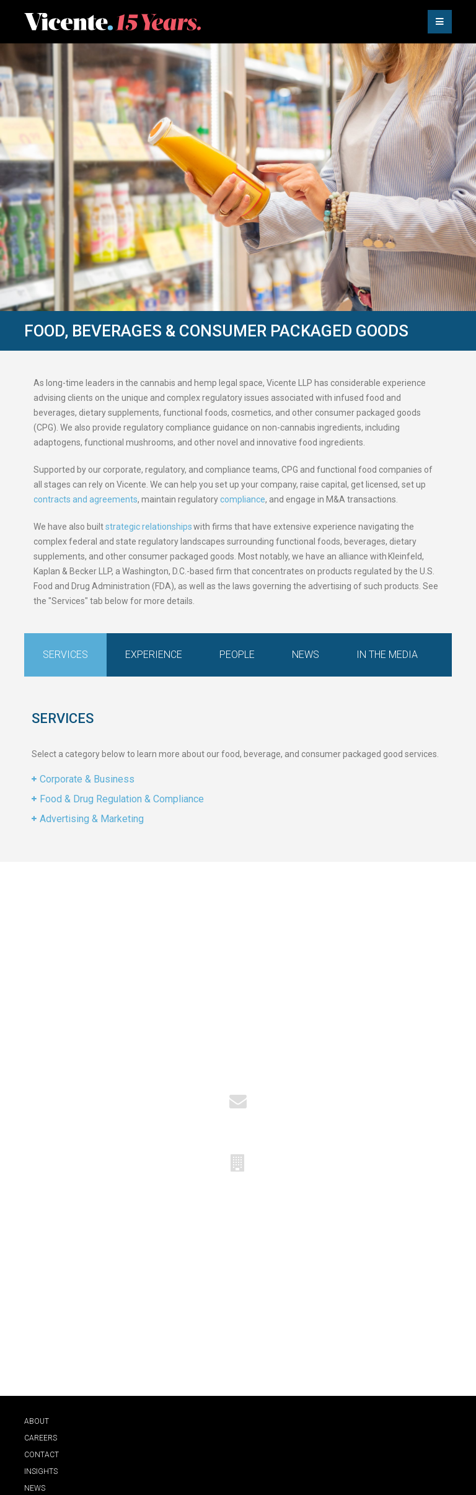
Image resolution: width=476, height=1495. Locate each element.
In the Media (387, 654)
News (305, 654)
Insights (41, 1471)
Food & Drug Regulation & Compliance (122, 799)
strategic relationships (148, 527)
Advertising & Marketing (92, 819)
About (36, 1421)
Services (65, 654)
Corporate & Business (87, 779)
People (237, 654)
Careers (40, 1438)
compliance (242, 499)
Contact (41, 1454)
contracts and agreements (85, 499)
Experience (153, 654)
